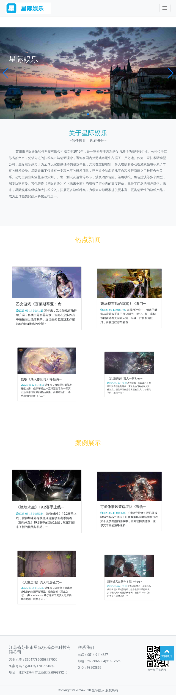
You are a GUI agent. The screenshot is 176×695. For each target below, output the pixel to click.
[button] (5, 73)
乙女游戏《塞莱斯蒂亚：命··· (44, 301)
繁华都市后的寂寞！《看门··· (127, 300)
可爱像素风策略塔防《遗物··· (127, 503)
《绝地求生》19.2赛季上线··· (43, 504)
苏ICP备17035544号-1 (41, 666)
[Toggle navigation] (164, 8)
